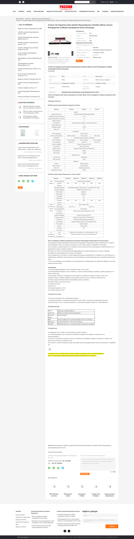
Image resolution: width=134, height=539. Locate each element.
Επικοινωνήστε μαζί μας (87, 11)
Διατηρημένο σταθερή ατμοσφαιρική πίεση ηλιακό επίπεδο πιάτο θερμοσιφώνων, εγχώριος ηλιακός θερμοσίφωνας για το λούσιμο (82, 495)
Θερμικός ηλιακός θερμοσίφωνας (41, 18)
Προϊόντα (21, 11)
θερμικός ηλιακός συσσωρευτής (28, 79)
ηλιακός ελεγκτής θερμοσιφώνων (28, 82)
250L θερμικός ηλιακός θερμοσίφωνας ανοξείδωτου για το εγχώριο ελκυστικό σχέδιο (68, 495)
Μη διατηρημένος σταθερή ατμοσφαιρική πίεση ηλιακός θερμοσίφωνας (72, 445)
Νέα (98, 11)
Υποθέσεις (105, 11)
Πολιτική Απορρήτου (23, 537)
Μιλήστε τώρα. (105, 2)
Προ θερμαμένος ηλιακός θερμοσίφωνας (26, 64)
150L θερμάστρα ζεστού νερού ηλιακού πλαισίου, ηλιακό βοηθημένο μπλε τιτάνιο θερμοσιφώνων (69, 520)
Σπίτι (14, 11)
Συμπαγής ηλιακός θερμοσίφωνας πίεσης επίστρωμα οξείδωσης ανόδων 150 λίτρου (69, 525)
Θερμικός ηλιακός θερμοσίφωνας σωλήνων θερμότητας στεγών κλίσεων (110, 495)
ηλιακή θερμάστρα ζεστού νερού (57, 447)
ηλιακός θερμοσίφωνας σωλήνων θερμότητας (40, 512)
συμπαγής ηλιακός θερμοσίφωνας (102, 445)
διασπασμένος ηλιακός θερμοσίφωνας (30, 58)
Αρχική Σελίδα (20, 18)
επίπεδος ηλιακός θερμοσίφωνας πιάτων (68, 511)
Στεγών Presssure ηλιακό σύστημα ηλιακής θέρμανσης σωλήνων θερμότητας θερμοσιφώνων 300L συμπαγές (41, 527)
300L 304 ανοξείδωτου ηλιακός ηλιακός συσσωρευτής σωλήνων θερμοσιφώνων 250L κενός (32, 108)
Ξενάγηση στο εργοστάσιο (54, 11)
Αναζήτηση (92, 2)
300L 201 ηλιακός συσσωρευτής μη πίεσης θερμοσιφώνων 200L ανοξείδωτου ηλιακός (32, 113)
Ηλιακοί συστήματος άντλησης (27, 96)
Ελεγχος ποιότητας (71, 11)
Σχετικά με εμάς (39, 11)
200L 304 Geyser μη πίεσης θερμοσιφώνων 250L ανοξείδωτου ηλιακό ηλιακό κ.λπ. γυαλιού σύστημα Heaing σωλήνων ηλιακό (54, 495)
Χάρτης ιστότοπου (21, 527)
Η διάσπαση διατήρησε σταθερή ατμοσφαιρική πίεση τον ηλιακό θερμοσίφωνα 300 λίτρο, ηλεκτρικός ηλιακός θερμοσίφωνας (68, 515)
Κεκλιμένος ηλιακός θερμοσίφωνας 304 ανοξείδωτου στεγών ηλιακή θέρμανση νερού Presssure (43, 522)
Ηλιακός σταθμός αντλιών (26, 88)
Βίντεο (29, 11)
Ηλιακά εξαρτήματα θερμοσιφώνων (29, 91)
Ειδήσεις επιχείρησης (117, 11)
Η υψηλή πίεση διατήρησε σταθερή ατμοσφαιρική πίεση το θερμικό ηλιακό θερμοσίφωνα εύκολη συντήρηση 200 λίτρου (96, 495)
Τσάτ (78, 60)
